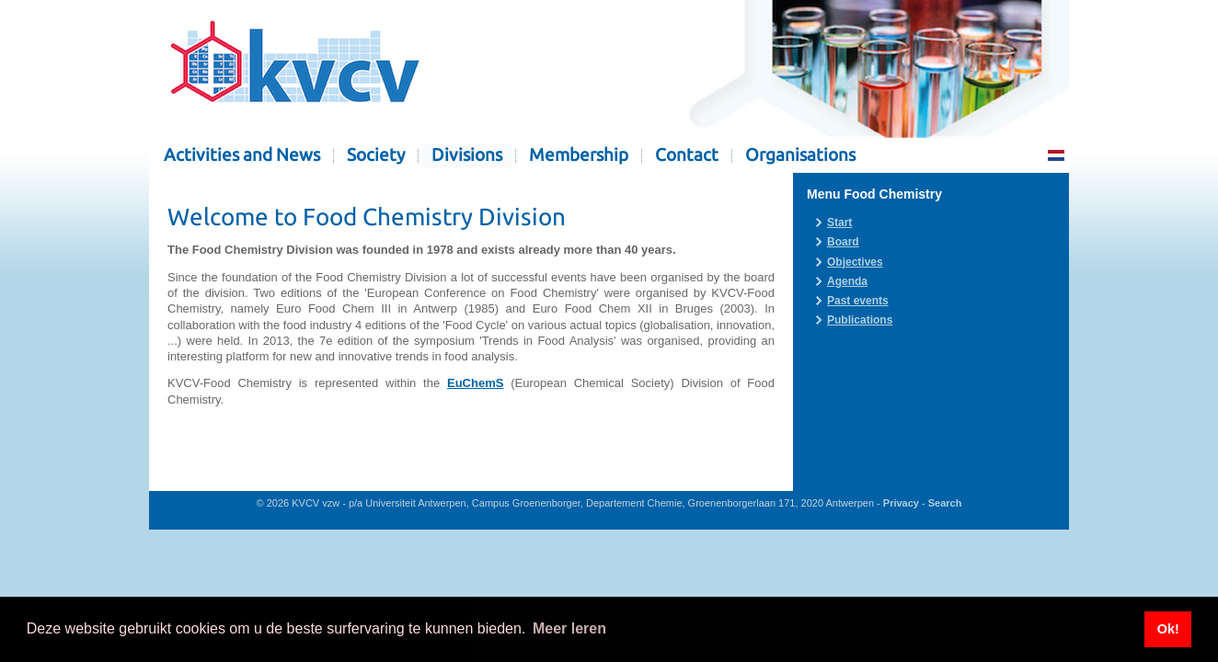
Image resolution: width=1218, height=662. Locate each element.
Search (945, 502)
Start (839, 222)
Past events (858, 300)
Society (376, 155)
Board (843, 241)
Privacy (901, 502)
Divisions (466, 155)
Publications (859, 320)
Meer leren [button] (569, 628)
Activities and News (242, 155)
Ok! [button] (1168, 629)
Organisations (800, 155)
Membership (578, 155)
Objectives (855, 262)
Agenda (847, 281)
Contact (686, 155)
